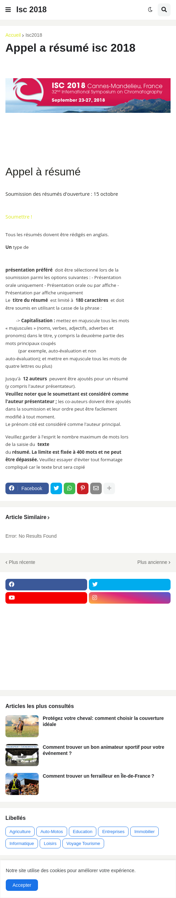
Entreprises (113, 831)
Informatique (21, 843)
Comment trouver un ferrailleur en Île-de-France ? (98, 776)
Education (83, 831)
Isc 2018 (31, 9)
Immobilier (144, 831)
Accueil (13, 35)
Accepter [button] (22, 885)
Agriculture (20, 831)
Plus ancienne (152, 562)
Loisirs (50, 843)
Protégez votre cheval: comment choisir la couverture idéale (103, 721)
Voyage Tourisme (83, 843)
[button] (8, 10)
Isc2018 (33, 35)
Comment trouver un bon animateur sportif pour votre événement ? (103, 750)
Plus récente (22, 562)
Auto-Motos (51, 831)
